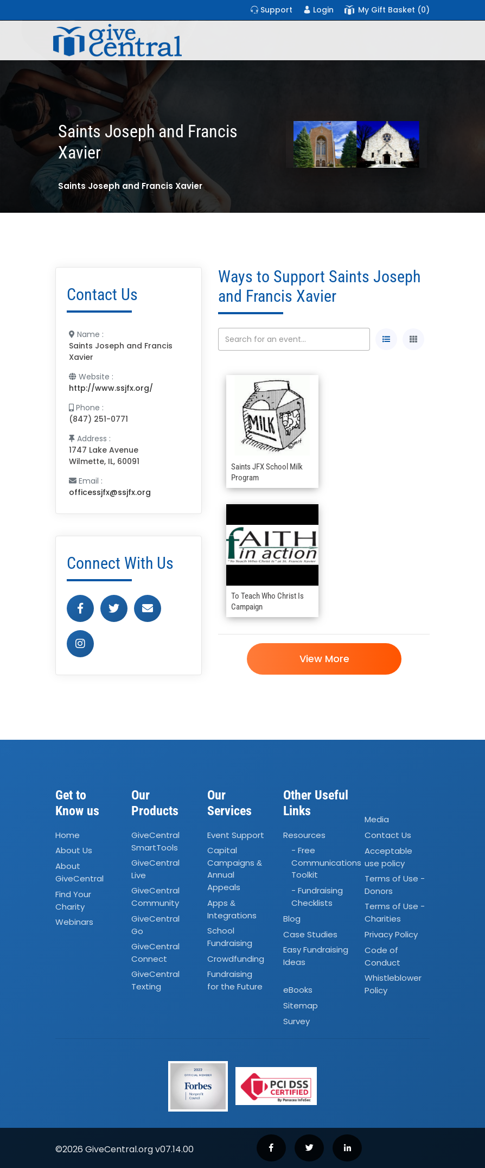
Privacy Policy (391, 934)
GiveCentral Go (155, 925)
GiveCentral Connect (155, 952)
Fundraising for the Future (235, 981)
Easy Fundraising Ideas (315, 956)
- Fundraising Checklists (317, 897)
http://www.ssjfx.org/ (111, 388)
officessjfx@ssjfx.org (110, 492)
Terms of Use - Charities (395, 912)
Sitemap (300, 1005)
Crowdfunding (235, 958)
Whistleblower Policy (393, 984)
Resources (304, 835)
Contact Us (388, 835)
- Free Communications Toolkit (326, 863)
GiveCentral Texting (155, 981)
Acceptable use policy (388, 857)
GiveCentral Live (155, 869)
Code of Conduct (382, 956)
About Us (73, 850)
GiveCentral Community (155, 897)
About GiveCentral (79, 873)
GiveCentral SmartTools (155, 841)
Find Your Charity (73, 900)
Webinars (74, 922)
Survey (296, 1021)
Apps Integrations (232, 909)
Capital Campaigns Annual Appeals (234, 869)
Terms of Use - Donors (395, 885)
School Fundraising (229, 937)
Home (67, 835)
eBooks (297, 990)
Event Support (235, 835)
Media (377, 819)
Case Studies (310, 934)
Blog (292, 918)
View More (324, 658)
